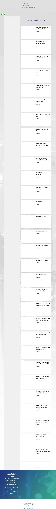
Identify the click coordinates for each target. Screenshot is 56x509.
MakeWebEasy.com (30, 508)
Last (38, 467)
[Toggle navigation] (54, 14)
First (35, 467)
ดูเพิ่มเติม (37, 31)
